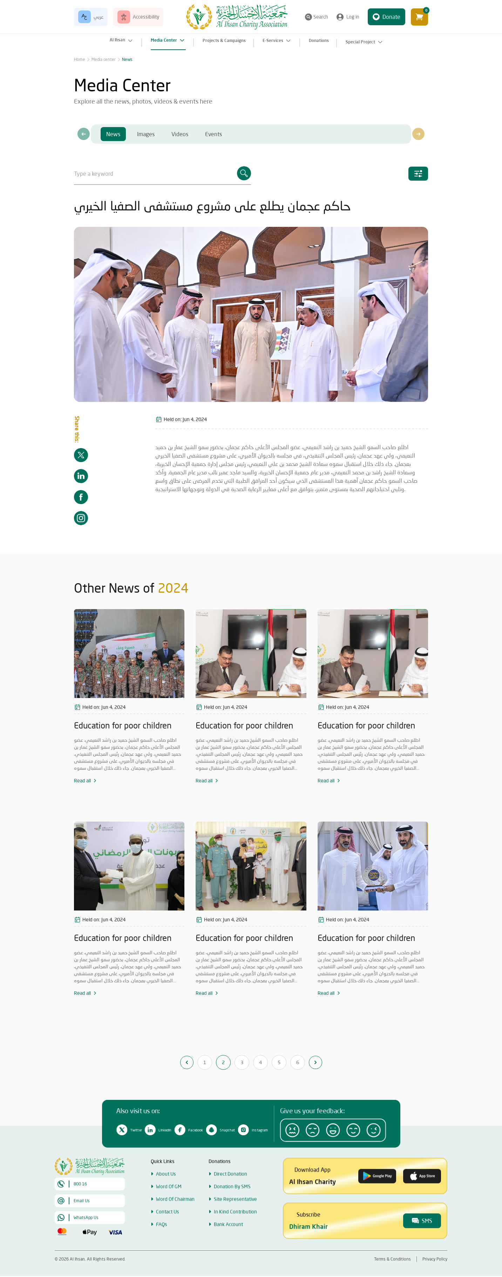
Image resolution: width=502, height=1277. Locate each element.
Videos (179, 134)
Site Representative (235, 1221)
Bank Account (228, 1246)
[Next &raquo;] (315, 1062)
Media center (103, 59)
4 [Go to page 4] (260, 1062)
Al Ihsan (122, 40)
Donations (319, 40)
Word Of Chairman (175, 1221)
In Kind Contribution (235, 1234)
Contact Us (167, 1234)
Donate (386, 16)
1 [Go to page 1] (204, 1062)
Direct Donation (230, 1196)
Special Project (365, 42)
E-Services (277, 40)
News (127, 59)
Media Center (168, 40)
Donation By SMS (232, 1209)
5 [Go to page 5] (279, 1062)
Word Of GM (169, 1209)
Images (146, 134)
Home (79, 59)
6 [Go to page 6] (297, 1062)
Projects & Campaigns (224, 40)
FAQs (161, 1246)
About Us (166, 1196)
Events (213, 134)
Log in (348, 17)
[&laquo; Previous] (187, 1062)
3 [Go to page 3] (241, 1062)
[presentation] (83, 134)
